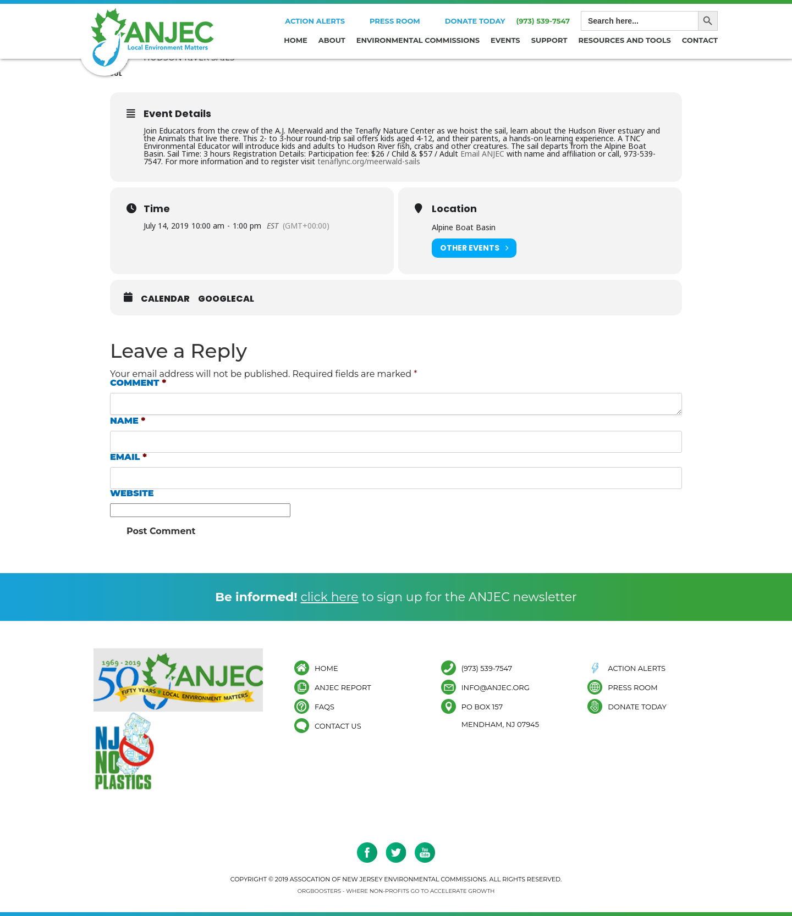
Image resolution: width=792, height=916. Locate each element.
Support (549, 40)
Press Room (395, 20)
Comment (138, 383)
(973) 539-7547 (543, 20)
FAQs (324, 706)
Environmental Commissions (418, 40)
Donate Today (475, 20)
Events (505, 40)
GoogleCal (226, 298)
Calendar (165, 298)
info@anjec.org (495, 687)
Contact (700, 40)
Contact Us (338, 725)
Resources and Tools (625, 40)
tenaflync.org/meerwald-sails (368, 161)
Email (128, 457)
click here (329, 597)
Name (127, 421)
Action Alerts (315, 20)
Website (132, 493)
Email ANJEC (482, 153)
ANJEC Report (343, 687)
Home (295, 40)
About (331, 40)
